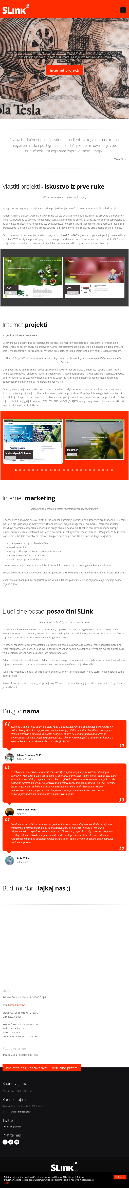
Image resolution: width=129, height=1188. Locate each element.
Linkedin (16, 1142)
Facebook (5, 1142)
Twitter (10, 1142)
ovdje (6, 1182)
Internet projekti (64, 70)
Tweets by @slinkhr (12, 1126)
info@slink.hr (17, 1005)
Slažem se (120, 1177)
